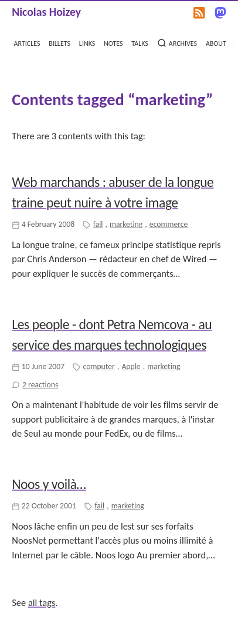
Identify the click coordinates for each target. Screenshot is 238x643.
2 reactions (40, 385)
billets (59, 42)
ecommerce (168, 224)
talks (139, 42)
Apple (130, 366)
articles (27, 42)
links (87, 42)
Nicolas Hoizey (46, 12)
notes (113, 42)
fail (98, 224)
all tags (41, 602)
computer (99, 366)
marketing (126, 224)
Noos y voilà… (49, 484)
